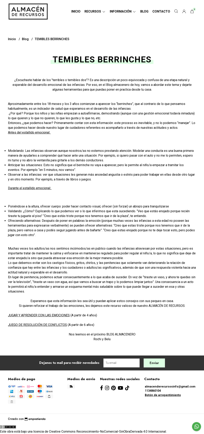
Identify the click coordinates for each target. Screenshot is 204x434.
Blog (144, 11)
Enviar (154, 363)
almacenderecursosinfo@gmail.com (170, 386)
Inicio (75, 11)
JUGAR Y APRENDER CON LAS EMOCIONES (39, 315)
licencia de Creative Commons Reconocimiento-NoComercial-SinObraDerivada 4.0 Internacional (99, 431)
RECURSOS (95, 11)
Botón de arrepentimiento (163, 395)
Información (123, 11)
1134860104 (153, 390)
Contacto (161, 11)
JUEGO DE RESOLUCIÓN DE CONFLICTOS (37, 325)
